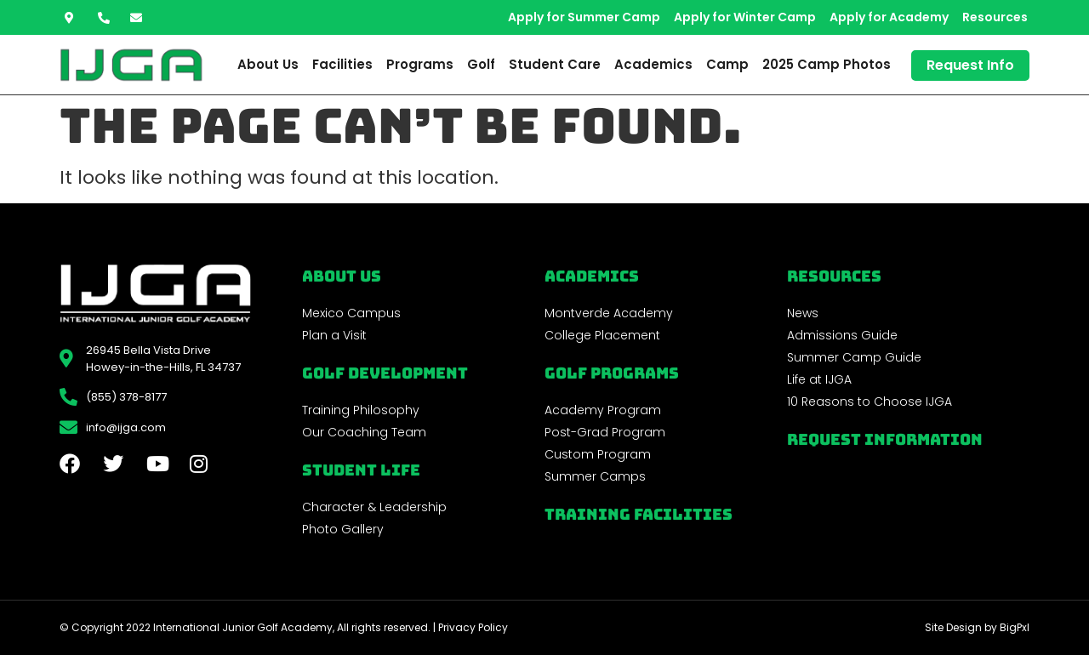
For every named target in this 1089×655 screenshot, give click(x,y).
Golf (481, 64)
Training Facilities (638, 514)
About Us (268, 64)
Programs (419, 64)
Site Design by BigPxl (977, 627)
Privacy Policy (473, 627)
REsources (834, 276)
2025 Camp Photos (826, 64)
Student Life (361, 470)
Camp (727, 64)
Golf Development (385, 373)
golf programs (611, 373)
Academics (653, 64)
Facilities (342, 64)
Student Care (555, 64)
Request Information (885, 439)
